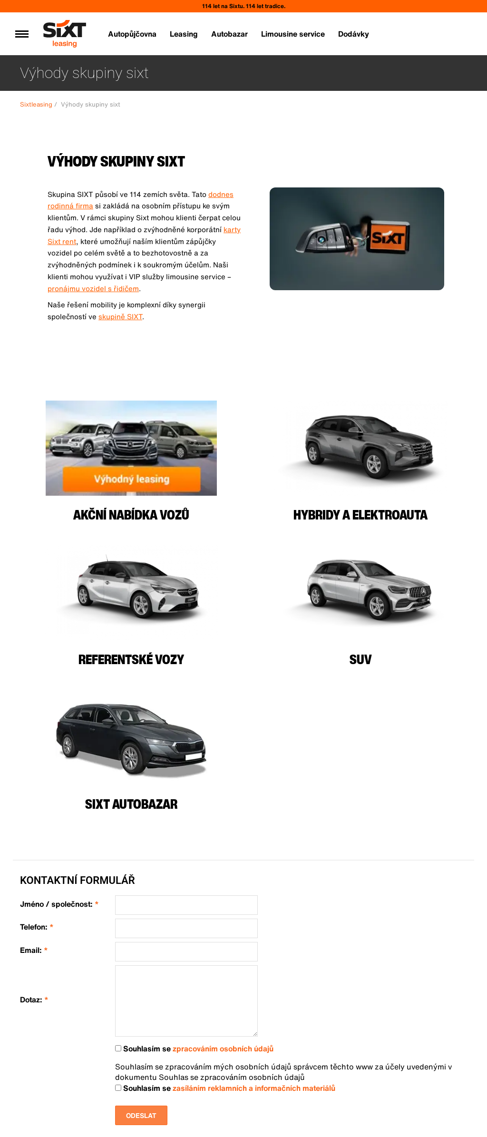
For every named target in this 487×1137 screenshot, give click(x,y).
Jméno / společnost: (59, 904)
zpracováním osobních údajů (223, 1048)
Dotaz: (34, 999)
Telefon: (37, 926)
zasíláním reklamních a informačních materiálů (254, 1088)
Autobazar (229, 33)
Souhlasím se (194, 1048)
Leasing (184, 33)
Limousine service (293, 33)
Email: (34, 950)
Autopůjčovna (132, 33)
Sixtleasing (36, 104)
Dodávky (353, 33)
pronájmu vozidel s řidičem (93, 288)
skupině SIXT (120, 316)
